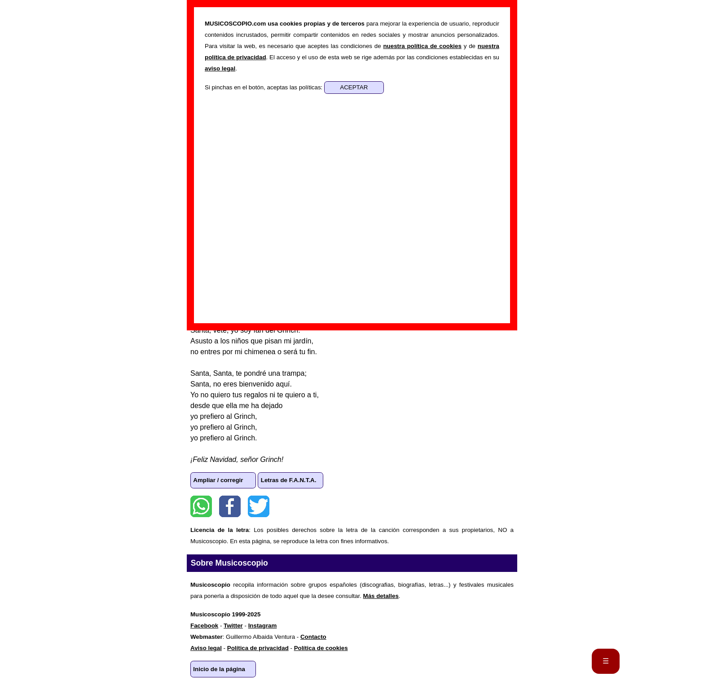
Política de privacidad (258, 648)
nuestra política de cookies (422, 46)
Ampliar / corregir (218, 480)
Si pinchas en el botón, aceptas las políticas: (264, 87)
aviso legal (220, 68)
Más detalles (381, 596)
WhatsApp (201, 506)
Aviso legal (206, 648)
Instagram (262, 625)
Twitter (258, 506)
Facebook (230, 506)
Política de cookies (321, 648)
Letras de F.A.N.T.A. (289, 480)
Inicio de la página (219, 669)
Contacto (313, 636)
